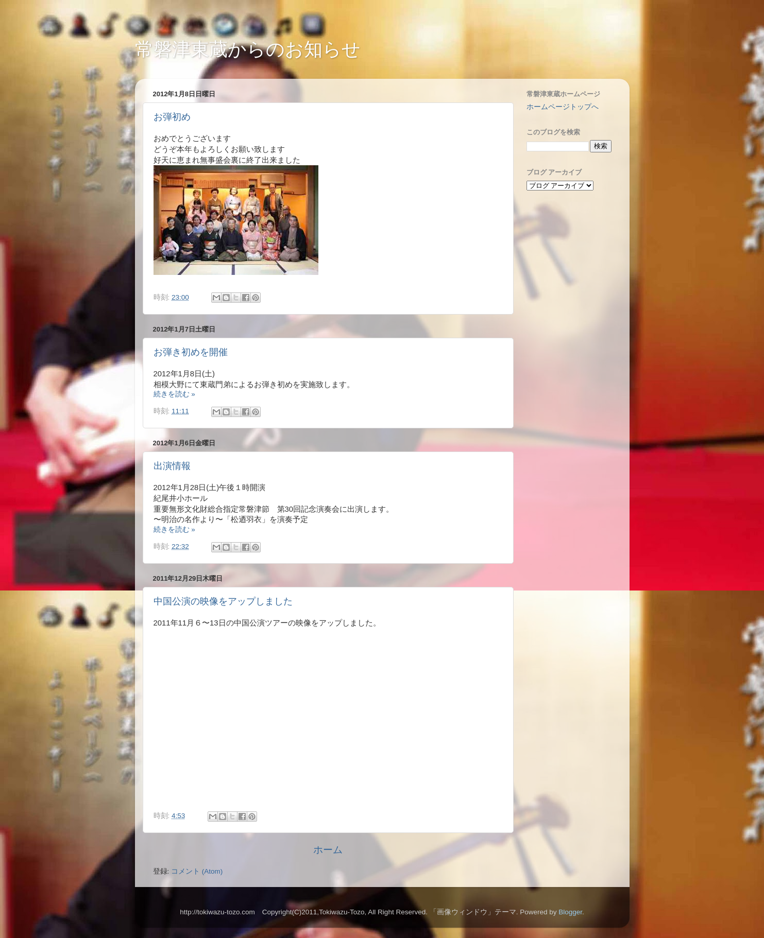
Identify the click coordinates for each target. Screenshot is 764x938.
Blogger (570, 912)
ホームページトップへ (563, 107)
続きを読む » (174, 394)
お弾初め (172, 117)
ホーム (328, 849)
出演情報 (172, 466)
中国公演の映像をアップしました (223, 601)
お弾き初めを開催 (191, 352)
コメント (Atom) (197, 871)
